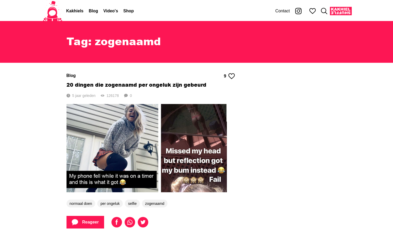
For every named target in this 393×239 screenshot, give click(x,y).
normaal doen (81, 203)
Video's (110, 11)
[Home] (53, 11)
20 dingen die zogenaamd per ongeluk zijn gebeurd (136, 84)
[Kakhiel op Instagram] (298, 11)
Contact (282, 11)
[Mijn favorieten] (312, 11)
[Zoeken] (324, 11)
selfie (132, 203)
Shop (128, 11)
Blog (93, 11)
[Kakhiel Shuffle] (341, 11)
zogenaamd (154, 203)
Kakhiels (75, 11)
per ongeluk (110, 203)
